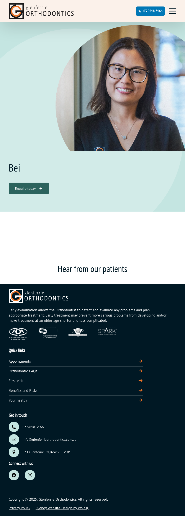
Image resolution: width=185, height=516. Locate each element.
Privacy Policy (19, 508)
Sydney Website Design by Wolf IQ (63, 508)
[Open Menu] (172, 11)
